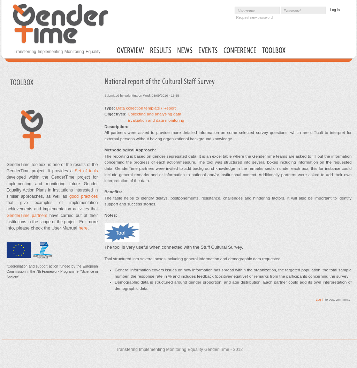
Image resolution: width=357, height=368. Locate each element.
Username (247, 11)
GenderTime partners (27, 215)
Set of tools (86, 170)
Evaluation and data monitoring (156, 120)
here (83, 228)
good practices (82, 196)
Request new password (254, 18)
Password (292, 11)
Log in (320, 299)
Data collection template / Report (146, 108)
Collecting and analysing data (154, 114)
